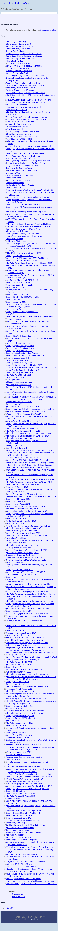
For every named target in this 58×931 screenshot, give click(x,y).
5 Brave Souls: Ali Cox (14, 61)
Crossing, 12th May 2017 (16, 654)
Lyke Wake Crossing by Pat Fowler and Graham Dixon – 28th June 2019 (30, 417)
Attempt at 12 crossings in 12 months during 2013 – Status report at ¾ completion (30, 843)
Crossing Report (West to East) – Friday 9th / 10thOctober (29, 316)
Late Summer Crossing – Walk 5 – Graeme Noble (25, 102)
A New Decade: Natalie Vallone (18, 134)
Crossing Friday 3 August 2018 (18, 504)
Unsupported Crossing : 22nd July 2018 (22, 509)
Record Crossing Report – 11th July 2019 (22, 370)
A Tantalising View (13, 173)
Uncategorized (18, 896)
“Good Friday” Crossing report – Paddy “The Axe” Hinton (29, 869)
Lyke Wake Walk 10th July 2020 (18, 375)
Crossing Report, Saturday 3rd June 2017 (22, 484)
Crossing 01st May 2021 (15, 299)
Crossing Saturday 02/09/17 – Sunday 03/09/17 (25, 572)
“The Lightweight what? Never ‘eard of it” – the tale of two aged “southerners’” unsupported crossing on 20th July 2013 (30, 849)
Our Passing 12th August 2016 (18, 703)
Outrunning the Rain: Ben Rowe (19, 168)
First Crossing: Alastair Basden (18, 63)
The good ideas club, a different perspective (24, 757)
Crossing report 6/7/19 (15, 404)
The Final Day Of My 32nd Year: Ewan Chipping (25, 85)
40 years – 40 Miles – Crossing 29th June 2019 (25, 414)
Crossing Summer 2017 (15, 562)
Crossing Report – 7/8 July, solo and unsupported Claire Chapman (28, 597)
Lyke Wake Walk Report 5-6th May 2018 (22, 552)
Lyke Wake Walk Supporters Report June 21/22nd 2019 (28, 433)
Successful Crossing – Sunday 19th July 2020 (24, 365)
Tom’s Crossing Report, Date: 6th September (24, 784)
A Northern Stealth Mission (17, 126)
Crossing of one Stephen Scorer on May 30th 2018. (26, 550)
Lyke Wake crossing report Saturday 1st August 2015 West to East (30, 806)
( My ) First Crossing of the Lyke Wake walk (23, 766)
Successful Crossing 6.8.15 (16, 798)
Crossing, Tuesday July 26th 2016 (19, 706)
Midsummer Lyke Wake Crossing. (19, 382)
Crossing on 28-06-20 (14, 380)
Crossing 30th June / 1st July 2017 (19, 611)
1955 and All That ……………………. (19, 241)
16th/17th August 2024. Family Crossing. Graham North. (29, 100)
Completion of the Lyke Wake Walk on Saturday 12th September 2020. (27, 322)
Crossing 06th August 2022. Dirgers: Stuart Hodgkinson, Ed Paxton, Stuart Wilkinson (30, 215)
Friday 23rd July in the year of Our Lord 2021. (24, 253)
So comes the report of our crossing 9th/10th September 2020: (29, 339)
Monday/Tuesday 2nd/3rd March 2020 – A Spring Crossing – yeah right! (30, 393)
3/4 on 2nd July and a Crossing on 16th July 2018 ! (26, 511)
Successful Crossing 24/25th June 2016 (21, 718)
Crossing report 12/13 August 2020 (20, 348)
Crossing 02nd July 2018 (15, 501)
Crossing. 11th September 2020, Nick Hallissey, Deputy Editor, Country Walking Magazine (31, 305)
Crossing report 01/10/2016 (17, 684)
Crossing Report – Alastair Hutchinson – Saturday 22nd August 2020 (31, 332)
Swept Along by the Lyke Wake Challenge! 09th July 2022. (29, 226)
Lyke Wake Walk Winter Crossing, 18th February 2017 (28, 674)
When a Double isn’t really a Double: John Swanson (27, 117)
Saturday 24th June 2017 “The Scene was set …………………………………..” (24, 621)
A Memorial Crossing (14, 238)
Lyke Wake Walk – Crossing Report (20, 827)
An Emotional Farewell (15, 182)
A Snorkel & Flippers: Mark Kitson (19, 124)
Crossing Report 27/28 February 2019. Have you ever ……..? (30, 467)
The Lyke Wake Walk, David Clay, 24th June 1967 (25, 711)
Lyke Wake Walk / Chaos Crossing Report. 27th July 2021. (29, 263)
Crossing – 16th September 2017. (19, 569)
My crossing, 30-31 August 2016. (19, 689)
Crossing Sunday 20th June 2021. (19, 285)
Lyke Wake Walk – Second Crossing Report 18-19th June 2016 (31, 676)
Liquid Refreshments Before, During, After (23, 229)
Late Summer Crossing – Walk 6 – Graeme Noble (25, 92)
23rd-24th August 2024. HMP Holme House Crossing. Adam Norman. (30, 96)
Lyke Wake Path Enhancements (18, 384)
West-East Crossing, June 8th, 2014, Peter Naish (25, 825)
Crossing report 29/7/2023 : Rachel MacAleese (25, 153)
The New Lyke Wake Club (19, 3)
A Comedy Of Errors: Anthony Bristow (21, 136)
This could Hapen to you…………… (19, 672)
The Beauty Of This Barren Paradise (20, 185)
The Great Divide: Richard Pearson (20, 90)
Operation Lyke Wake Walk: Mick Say (21, 87)
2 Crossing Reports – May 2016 (18, 752)
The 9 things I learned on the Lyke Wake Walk (24, 640)
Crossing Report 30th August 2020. (20, 345)
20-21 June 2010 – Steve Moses (19, 864)
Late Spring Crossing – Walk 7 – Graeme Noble (25, 75)
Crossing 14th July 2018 (15, 523)
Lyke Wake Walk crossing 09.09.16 (20, 691)
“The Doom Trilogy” (14, 319)
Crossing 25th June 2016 (16, 725)
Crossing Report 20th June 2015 (19, 818)
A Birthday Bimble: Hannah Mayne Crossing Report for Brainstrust (28, 113)
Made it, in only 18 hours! (16, 448)
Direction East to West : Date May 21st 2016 (24, 745)
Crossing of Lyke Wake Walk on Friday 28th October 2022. (29, 190)
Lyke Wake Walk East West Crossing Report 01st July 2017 (29, 601)
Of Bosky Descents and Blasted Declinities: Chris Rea (27, 78)
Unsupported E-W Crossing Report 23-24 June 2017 (27, 591)
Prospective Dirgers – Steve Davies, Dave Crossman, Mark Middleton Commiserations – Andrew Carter (29, 648)
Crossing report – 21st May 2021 (19, 294)
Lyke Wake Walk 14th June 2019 (19, 438)
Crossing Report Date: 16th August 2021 (22, 260)
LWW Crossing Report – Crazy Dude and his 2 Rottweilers (29, 698)
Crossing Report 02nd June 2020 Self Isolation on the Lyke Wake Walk (29, 388)
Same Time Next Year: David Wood (20, 121)
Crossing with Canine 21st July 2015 (20, 793)
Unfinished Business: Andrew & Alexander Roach (26, 119)
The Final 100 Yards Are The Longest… (21, 175)
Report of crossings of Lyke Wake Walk (21, 530)
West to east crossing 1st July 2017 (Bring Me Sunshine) (28, 584)
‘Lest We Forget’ (12, 314)
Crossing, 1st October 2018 (17, 487)
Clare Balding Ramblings (15, 822)
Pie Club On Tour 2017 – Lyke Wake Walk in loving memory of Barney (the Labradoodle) (31, 587)
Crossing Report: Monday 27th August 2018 (24, 494)
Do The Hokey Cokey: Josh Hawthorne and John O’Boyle (29, 146)
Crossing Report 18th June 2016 (19, 735)
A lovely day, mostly (14, 445)
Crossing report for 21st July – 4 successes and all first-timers (31, 409)
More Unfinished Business (16, 109)
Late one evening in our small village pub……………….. (27, 820)
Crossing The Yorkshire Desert (18, 180)
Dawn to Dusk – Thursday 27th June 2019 (23, 421)
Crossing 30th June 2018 (16, 518)
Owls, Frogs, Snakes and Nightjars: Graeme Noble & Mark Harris (29, 142)
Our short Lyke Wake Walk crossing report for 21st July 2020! (31, 367)
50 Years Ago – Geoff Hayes (17, 41)
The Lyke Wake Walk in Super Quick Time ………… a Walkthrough (26, 441)
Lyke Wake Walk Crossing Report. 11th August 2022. (27, 212)
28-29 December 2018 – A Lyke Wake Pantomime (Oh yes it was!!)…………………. (30, 471)
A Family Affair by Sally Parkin (18, 49)
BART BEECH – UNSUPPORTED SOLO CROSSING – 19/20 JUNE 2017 (31, 626)
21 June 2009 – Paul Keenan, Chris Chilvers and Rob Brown (30, 881)
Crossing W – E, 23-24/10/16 (17, 681)
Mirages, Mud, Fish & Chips (17, 231)
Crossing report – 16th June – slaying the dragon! (26, 506)
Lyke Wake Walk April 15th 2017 (19, 662)
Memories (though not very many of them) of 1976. (27, 642)
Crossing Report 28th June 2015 (19, 815)
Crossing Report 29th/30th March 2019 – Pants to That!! (29, 460)
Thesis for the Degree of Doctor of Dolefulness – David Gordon (31, 883)
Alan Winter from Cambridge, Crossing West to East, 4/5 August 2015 (29, 802)
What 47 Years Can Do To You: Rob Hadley (23, 156)
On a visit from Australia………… (18, 754)
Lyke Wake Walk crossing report (19, 837)
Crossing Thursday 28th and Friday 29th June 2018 (26, 535)
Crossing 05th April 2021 (16, 302)
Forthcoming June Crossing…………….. (21, 645)
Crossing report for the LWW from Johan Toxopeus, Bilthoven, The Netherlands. (31, 424)
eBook (9, 908)
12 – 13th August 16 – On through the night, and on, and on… (31, 701)
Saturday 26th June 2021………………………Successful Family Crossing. (29, 290)
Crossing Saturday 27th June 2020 (19, 372)
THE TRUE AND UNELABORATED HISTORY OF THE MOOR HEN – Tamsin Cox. (31, 857)
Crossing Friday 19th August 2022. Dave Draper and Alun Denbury (29, 208)
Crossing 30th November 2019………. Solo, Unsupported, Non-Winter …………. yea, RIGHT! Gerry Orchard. (31, 398)
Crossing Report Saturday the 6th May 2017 (24, 659)
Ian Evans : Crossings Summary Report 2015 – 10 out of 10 (29, 774)
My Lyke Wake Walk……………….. (18, 708)
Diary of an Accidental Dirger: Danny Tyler (23, 83)
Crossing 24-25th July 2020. (17, 360)
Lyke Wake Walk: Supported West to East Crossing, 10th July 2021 (30, 266)
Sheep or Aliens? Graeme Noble (19, 139)
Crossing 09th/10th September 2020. (21, 336)
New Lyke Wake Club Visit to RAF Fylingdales (24, 66)
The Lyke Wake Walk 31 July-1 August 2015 (23, 810)
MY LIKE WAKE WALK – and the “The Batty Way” (25, 779)
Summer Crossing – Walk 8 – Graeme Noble (23, 53)
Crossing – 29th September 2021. (19, 255)
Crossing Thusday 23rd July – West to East (23, 813)
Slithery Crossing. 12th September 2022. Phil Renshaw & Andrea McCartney (29, 200)
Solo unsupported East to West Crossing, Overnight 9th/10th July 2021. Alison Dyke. (30, 276)
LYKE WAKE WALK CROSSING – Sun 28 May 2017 (25, 638)
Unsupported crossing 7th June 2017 (21, 633)
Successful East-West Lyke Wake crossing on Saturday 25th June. (30, 729)
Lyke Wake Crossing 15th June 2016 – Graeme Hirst (27, 713)
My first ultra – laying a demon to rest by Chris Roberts (28, 526)
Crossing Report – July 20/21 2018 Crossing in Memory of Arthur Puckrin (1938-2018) (29, 514)
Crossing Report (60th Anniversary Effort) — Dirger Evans (29, 776)
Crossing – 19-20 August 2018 (18, 499)
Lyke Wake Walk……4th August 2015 (20, 796)
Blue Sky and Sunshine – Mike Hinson (21, 866)
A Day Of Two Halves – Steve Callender (21, 46)
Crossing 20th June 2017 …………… (19, 630)
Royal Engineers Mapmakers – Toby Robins (23, 878)
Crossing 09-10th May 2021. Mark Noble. (22, 297)
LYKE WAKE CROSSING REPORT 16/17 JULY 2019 (25, 411)
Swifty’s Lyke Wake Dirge (16, 538)
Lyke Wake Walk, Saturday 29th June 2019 (23, 431)
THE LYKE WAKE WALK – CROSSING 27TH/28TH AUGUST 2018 (31, 496)
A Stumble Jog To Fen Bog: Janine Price (21, 158)
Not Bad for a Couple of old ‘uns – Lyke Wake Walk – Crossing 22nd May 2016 (31, 741)
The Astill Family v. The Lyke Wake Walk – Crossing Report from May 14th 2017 (29, 580)
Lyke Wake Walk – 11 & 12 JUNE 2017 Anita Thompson (28, 608)
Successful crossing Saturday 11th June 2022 (24, 236)
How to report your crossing (17, 830)
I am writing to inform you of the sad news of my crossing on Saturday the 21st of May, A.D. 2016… (31, 748)
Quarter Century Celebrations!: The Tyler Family (25, 163)
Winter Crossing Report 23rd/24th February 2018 (26, 560)
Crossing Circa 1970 (14, 667)
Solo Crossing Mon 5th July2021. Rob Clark (23, 280)
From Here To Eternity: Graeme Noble (21, 170)
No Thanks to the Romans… (17, 105)
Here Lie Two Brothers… (15, 51)
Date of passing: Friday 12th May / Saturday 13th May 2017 (30, 652)
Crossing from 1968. (14, 577)
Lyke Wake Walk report (15, 835)
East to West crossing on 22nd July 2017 (22, 574)
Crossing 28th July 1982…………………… (21, 491)
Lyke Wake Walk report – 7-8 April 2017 (22, 664)
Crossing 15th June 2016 (16, 732)
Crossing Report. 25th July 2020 (19, 362)
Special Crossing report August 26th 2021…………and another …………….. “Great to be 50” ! (30, 244)
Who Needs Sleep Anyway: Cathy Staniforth (24, 107)
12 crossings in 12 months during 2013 (21, 840)
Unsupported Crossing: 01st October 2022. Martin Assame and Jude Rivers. (30, 193)
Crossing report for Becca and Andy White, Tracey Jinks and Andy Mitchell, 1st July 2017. (30, 604)
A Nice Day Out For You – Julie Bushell (21, 854)
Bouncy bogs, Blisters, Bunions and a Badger (24, 56)
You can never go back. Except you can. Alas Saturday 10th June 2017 (30, 617)
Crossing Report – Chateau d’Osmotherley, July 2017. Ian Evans (29, 565)
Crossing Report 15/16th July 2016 (20, 715)
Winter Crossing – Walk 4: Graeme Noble (22, 131)
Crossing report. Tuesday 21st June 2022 (22, 233)
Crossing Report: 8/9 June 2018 (18, 547)
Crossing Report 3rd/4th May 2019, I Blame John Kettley (29, 450)
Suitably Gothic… (12, 80)
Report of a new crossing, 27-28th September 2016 (27, 686)
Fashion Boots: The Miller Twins (19, 70)
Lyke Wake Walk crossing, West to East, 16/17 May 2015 (29, 482)
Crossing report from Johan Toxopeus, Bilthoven (25, 355)
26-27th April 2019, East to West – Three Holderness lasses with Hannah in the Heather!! (30, 453)
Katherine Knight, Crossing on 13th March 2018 (25, 557)
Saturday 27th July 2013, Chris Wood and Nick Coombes (29, 489)
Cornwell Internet (35, 919)
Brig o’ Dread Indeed (14, 129)
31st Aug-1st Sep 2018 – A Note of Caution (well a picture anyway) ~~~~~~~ (29, 475)
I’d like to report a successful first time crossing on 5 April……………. (27, 763)
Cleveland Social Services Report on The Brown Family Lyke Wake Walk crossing (30, 875)
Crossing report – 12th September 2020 (22, 311)
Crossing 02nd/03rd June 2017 (18, 635)
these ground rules (48, 30)
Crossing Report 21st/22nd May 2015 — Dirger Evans (27, 788)
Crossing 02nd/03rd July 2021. (18, 282)
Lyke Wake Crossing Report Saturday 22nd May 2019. (27, 436)
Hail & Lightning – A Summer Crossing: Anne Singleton (28, 160)
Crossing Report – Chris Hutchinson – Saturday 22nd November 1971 (27, 327)
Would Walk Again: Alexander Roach (20, 58)
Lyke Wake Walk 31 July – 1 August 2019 (22, 406)
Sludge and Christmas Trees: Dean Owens (23, 165)
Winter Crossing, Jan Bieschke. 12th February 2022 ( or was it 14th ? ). (31, 249)
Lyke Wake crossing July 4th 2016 (19, 723)
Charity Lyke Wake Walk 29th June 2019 (22, 428)
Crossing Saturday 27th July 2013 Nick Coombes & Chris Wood (31, 657)
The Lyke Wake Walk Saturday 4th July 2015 (24, 781)
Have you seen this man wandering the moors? (25, 832)
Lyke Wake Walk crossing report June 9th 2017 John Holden (30, 594)
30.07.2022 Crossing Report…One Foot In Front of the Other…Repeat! (31, 220)
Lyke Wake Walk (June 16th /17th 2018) (22, 545)
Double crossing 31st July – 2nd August (22, 353)
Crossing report (19, 894)
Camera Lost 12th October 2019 (19, 401)
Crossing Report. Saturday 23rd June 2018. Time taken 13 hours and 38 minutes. (29, 541)
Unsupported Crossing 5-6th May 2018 (21, 555)
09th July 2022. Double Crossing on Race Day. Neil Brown (29, 224)
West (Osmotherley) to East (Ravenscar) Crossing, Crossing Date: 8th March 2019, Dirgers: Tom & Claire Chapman (30, 463)
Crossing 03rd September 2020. (19, 343)
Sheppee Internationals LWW (18, 737)
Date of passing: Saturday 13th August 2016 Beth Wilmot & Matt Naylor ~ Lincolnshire (30, 694)
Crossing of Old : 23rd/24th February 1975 (23, 204)
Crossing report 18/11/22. (16, 187)
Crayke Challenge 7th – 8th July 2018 (21, 521)
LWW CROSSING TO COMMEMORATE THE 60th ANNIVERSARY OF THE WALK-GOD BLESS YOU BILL (31, 770)
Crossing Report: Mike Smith (17, 73)
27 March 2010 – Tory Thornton (19, 871)
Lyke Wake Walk (12, 720)
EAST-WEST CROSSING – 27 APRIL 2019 (22, 457)
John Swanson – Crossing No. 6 (18, 44)
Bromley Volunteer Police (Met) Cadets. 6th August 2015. (29, 786)
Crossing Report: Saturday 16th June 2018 (23, 533)
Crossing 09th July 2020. (16, 377)
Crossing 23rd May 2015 (16, 791)
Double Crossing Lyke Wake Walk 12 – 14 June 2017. (27, 613)
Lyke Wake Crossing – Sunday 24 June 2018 (23, 528)
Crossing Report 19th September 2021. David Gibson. (27, 258)
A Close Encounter (13, 178)
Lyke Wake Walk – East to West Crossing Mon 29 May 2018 (30, 479)
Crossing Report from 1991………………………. (23, 309)
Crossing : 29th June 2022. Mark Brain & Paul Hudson (27, 197)
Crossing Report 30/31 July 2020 (19, 350)
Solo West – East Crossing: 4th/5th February (24, 669)
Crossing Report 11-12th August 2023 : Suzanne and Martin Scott (30, 149)
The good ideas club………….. (17, 759)
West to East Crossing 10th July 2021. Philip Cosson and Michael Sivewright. (28, 271)
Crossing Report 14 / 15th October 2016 (22, 679)
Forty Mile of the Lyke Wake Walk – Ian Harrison (25, 861)
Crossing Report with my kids (17, 358)
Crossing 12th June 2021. (16, 287)
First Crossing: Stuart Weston (17, 68)
